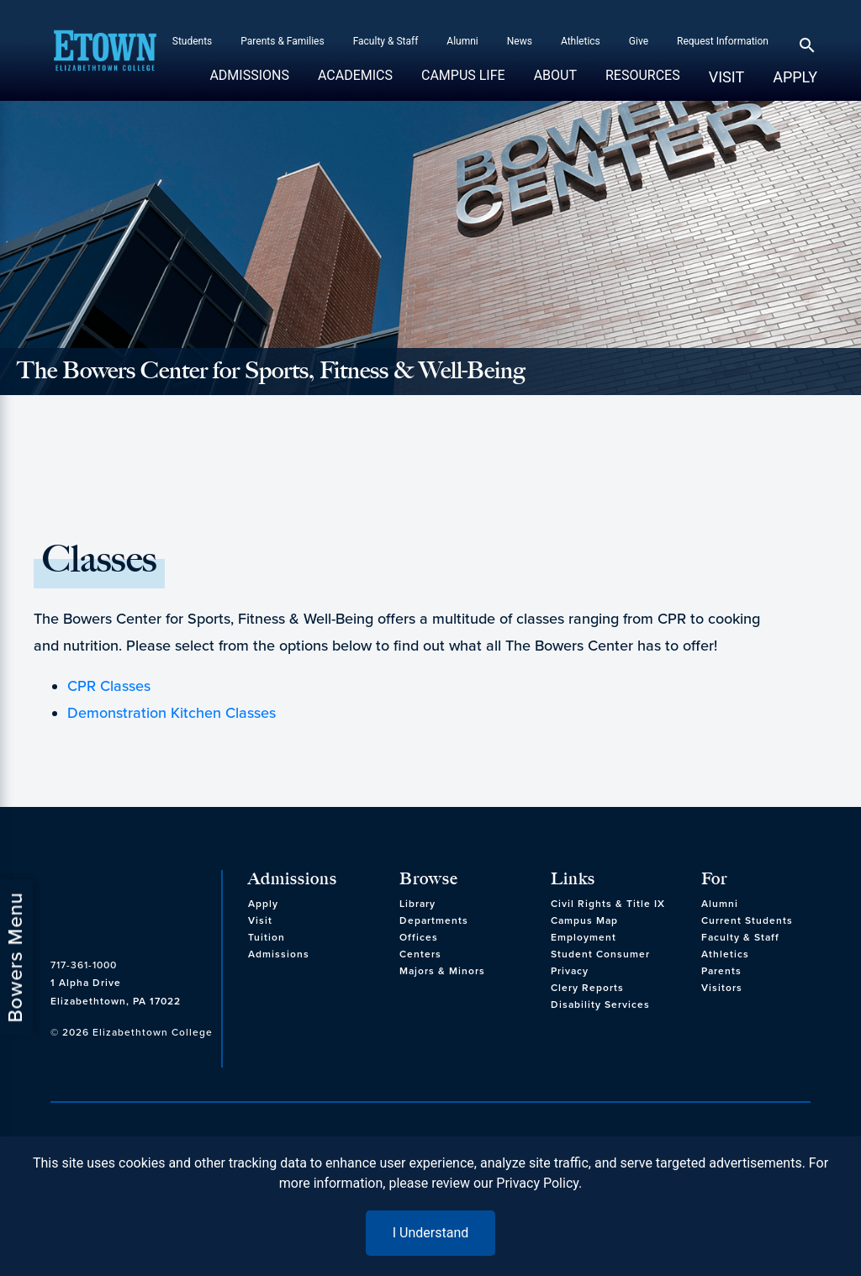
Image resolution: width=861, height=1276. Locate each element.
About (555, 84)
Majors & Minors (442, 971)
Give (638, 41)
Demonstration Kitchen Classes (171, 713)
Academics (355, 84)
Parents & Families (282, 41)
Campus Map (584, 920)
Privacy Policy (537, 1183)
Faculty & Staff (386, 41)
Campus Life (463, 84)
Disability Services (600, 1004)
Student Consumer (600, 954)
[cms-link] (131, 903)
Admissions (249, 84)
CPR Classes (109, 686)
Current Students (747, 920)
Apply (795, 77)
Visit (726, 77)
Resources (642, 84)
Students (192, 41)
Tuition (266, 937)
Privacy (570, 971)
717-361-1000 (83, 965)
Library (417, 904)
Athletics (580, 41)
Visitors (721, 988)
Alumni (462, 41)
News (519, 41)
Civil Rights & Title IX (608, 904)
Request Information (723, 41)
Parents (721, 971)
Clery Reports (587, 988)
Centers (420, 954)
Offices (418, 937)
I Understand (431, 1233)
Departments (433, 920)
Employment (583, 937)
